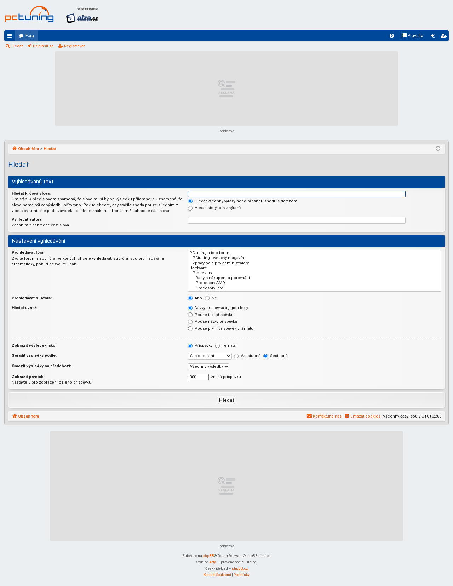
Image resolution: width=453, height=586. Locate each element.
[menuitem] (391, 35)
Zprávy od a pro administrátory (315, 263)
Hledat (17, 46)
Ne (211, 298)
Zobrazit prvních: (28, 376)
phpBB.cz (240, 568)
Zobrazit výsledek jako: (34, 345)
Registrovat (74, 46)
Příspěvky (200, 345)
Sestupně (275, 356)
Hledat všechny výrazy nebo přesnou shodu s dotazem (242, 201)
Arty (212, 562)
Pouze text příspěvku (211, 314)
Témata (225, 345)
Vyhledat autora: (27, 219)
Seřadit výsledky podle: (34, 355)
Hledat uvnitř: (24, 307)
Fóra (29, 35)
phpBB (208, 556)
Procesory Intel (315, 288)
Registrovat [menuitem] (445, 37)
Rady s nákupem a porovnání (315, 278)
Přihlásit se (43, 46)
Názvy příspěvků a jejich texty (218, 307)
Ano (195, 298)
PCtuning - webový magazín (315, 257)
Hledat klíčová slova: (31, 193)
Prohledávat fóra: (28, 252)
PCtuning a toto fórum (315, 253)
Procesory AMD (315, 283)
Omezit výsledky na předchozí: (41, 366)
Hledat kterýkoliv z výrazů (214, 208)
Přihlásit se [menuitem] (434, 37)
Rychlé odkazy (11, 37)
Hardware (315, 268)
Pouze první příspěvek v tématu (220, 328)
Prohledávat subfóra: (32, 298)
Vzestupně (247, 356)
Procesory (315, 273)
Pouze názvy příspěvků (212, 321)
